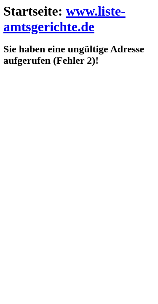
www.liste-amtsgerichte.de (64, 18)
